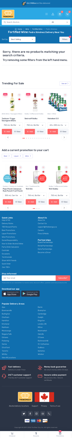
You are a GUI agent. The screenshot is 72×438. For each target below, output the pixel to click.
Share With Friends (9, 260)
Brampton (42, 310)
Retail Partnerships (45, 246)
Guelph (40, 317)
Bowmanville (7, 310)
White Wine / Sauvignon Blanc (13, 114)
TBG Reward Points (9, 227)
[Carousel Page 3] (28, 138)
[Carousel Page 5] (32, 138)
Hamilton (5, 320)
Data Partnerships (45, 249)
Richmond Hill (43, 341)
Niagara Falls (7, 334)
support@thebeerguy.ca (47, 227)
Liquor (17, 156)
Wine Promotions (8, 237)
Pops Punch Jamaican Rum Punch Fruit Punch (13, 190)
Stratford (6, 347)
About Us (41, 220)
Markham (5, 327)
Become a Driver (44, 252)
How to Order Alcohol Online (12, 243)
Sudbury (41, 347)
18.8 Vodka (53, 189)
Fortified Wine (37, 29)
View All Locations (9, 357)
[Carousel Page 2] (26, 138)
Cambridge (42, 314)
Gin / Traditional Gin (33, 186)
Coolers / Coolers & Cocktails (13, 186)
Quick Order (6, 264)
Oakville (41, 334)
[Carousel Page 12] (47, 138)
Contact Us (42, 223)
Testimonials (7, 257)
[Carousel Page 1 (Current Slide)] (23, 138)
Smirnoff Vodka (32, 119)
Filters (66, 38)
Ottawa (41, 337)
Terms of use (55, 406)
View (18, 131)
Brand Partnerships (45, 242)
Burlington (6, 314)
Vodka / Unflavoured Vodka (35, 114)
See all (65, 83)
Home (18, 29)
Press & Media (43, 233)
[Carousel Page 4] (30, 138)
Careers (41, 230)
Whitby (4, 354)
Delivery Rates (7, 223)
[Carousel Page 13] (49, 138)
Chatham (5, 317)
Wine (27, 29)
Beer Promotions (8, 230)
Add (8, 131)
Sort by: (5, 39)
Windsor (41, 354)
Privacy (44, 406)
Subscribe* (62, 278)
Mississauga (6, 331)
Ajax (3, 307)
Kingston (41, 320)
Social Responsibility (10, 240)
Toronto (5, 351)
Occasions (6, 254)
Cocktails (5, 250)
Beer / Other (52, 114)
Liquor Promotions (9, 233)
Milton (40, 327)
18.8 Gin (29, 189)
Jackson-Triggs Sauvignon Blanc (10, 120)
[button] (11, 293)
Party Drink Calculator (10, 247)
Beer (7, 156)
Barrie (40, 307)
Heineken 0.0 (54, 119)
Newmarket (42, 331)
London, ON (42, 324)
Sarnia (4, 344)
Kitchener (5, 324)
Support (35, 406)
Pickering (5, 341)
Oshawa (5, 337)
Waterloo (41, 351)
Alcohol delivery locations (19, 406)
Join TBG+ (6, 267)
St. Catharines (43, 344)
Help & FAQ (6, 220)
